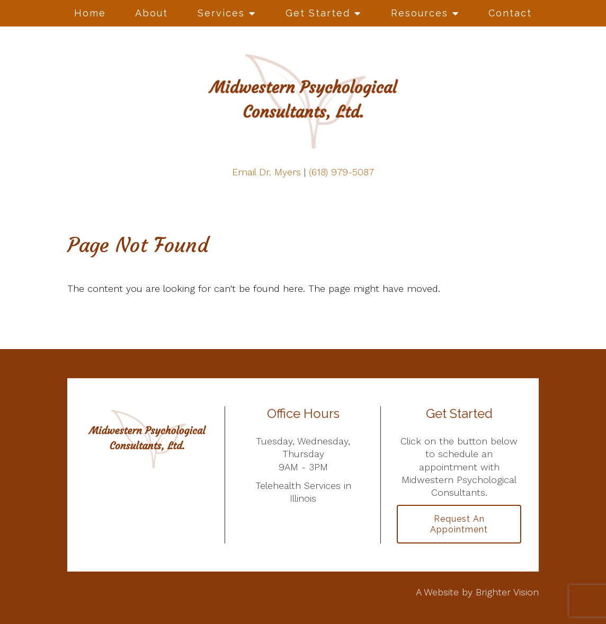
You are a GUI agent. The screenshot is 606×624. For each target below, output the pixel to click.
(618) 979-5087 (341, 171)
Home (90, 13)
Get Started (318, 13)
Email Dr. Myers (266, 171)
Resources (419, 13)
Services (221, 13)
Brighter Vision (507, 592)
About (151, 13)
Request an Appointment (459, 524)
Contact (510, 13)
